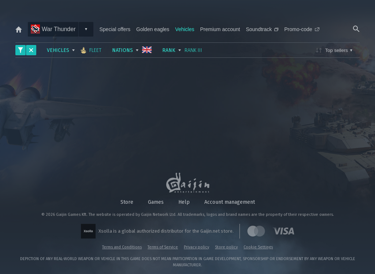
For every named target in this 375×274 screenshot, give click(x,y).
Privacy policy (196, 247)
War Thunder (53, 29)
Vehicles (184, 29)
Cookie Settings (258, 247)
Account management (229, 202)
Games (156, 202)
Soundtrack (262, 29)
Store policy (226, 247)
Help (184, 202)
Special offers (114, 29)
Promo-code (301, 29)
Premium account (220, 29)
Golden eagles (152, 29)
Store (126, 202)
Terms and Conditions (122, 247)
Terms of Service (163, 247)
